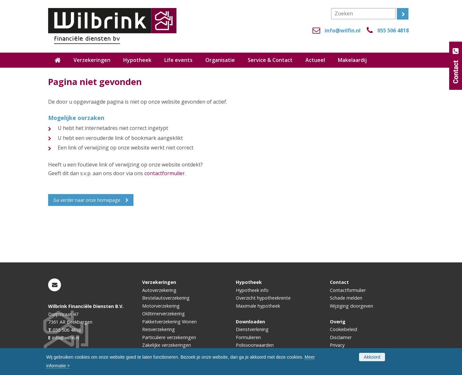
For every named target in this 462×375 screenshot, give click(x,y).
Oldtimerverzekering (163, 314)
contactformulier (164, 173)
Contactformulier (348, 290)
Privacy (337, 345)
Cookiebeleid (343, 329)
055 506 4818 (393, 30)
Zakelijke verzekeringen (166, 345)
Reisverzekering (158, 329)
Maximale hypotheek (258, 306)
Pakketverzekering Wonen (169, 322)
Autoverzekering (159, 290)
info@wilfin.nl (343, 30)
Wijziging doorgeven (351, 306)
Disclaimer (341, 337)
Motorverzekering (161, 306)
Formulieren (248, 337)
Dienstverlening (252, 329)
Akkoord (372, 357)
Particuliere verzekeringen (169, 337)
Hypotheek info (252, 290)
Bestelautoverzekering (166, 298)
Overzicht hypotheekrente (263, 298)
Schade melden (346, 298)
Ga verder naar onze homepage (86, 200)
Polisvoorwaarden (255, 345)
